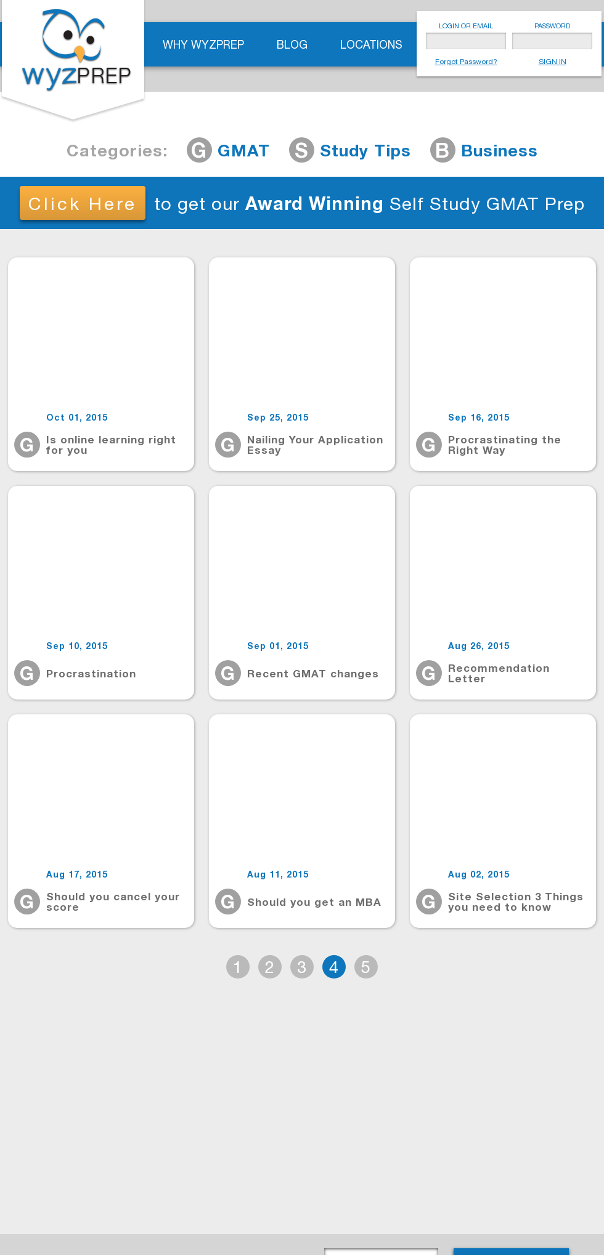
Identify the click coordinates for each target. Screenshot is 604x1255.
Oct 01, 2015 (77, 417)
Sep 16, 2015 (479, 417)
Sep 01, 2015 (278, 646)
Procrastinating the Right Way (504, 444)
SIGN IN (552, 61)
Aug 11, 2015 (278, 874)
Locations (371, 44)
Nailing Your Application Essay (315, 444)
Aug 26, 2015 (479, 646)
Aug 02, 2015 (479, 874)
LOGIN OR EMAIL (466, 26)
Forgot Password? (466, 61)
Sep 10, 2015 (77, 646)
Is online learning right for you (111, 444)
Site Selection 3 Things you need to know (516, 901)
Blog (292, 44)
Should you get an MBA (314, 901)
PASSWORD (552, 26)
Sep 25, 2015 (278, 417)
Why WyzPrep (203, 44)
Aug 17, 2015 (77, 874)
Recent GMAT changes (313, 673)
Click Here (82, 203)
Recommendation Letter (499, 673)
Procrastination (91, 673)
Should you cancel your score (113, 901)
